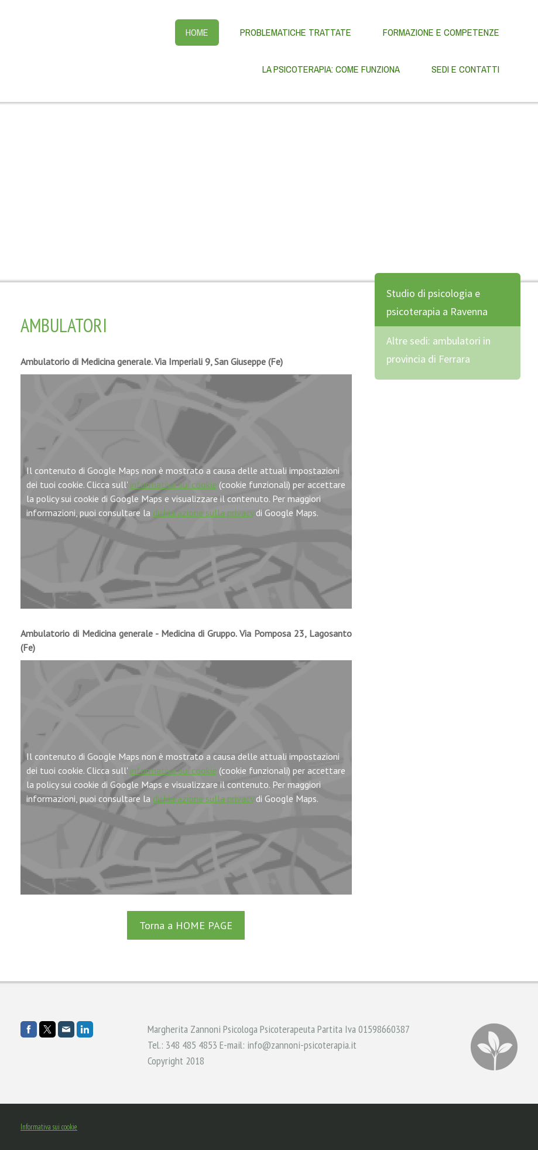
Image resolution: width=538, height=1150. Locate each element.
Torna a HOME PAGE (185, 925)
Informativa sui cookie (48, 1127)
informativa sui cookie (173, 484)
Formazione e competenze (441, 32)
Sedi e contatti (465, 69)
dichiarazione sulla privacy (203, 512)
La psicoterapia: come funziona (331, 69)
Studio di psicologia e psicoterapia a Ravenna (437, 302)
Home (197, 32)
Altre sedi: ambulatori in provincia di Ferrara (438, 350)
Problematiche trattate (295, 32)
